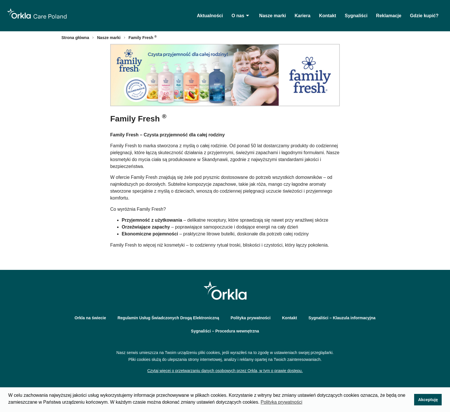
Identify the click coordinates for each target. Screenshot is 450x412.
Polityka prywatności (250, 318)
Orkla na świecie (90, 318)
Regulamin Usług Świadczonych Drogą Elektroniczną (168, 318)
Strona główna (75, 37)
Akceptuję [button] (428, 399)
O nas (241, 15)
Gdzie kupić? (424, 15)
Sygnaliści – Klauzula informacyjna (342, 318)
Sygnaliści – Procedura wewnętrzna (225, 331)
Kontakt (327, 15)
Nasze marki (272, 15)
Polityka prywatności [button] (281, 402)
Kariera (302, 15)
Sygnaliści (356, 15)
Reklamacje (388, 15)
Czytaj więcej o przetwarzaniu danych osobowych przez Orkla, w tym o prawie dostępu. (225, 370)
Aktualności (210, 15)
